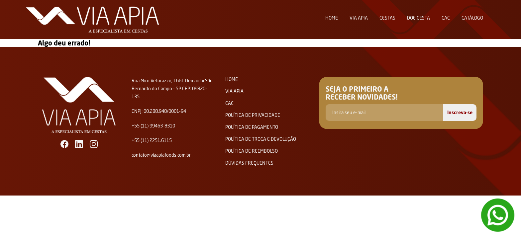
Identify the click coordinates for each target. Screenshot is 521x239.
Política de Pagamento (251, 127)
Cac (446, 18)
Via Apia (359, 18)
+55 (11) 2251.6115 (152, 140)
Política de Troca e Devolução (260, 139)
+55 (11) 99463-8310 (153, 125)
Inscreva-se (459, 112)
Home (331, 18)
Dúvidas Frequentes (249, 163)
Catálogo (472, 18)
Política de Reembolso (251, 151)
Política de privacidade (252, 115)
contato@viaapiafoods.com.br (161, 155)
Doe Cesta (418, 18)
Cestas (387, 18)
